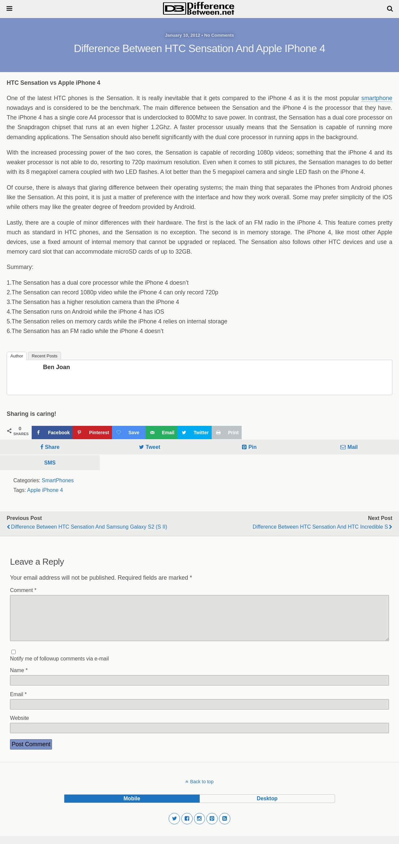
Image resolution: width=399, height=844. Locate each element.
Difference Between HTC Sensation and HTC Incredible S (320, 527)
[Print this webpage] (227, 432)
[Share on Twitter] (194, 432)
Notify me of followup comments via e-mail (59, 666)
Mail (352, 447)
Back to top (201, 789)
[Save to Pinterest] (92, 432)
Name (19, 678)
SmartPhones (58, 480)
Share (52, 447)
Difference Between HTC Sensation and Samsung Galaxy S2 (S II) (89, 527)
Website (19, 726)
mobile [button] (131, 806)
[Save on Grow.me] (128, 432)
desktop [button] (267, 806)
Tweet (153, 447)
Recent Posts (44, 355)
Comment (23, 590)
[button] (174, 826)
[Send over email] (161, 432)
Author (16, 355)
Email (18, 702)
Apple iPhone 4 (45, 490)
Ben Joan (56, 367)
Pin (252, 447)
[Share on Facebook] (52, 432)
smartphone (376, 98)
